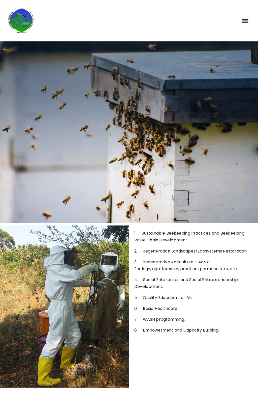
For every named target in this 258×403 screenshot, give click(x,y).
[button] (245, 20)
